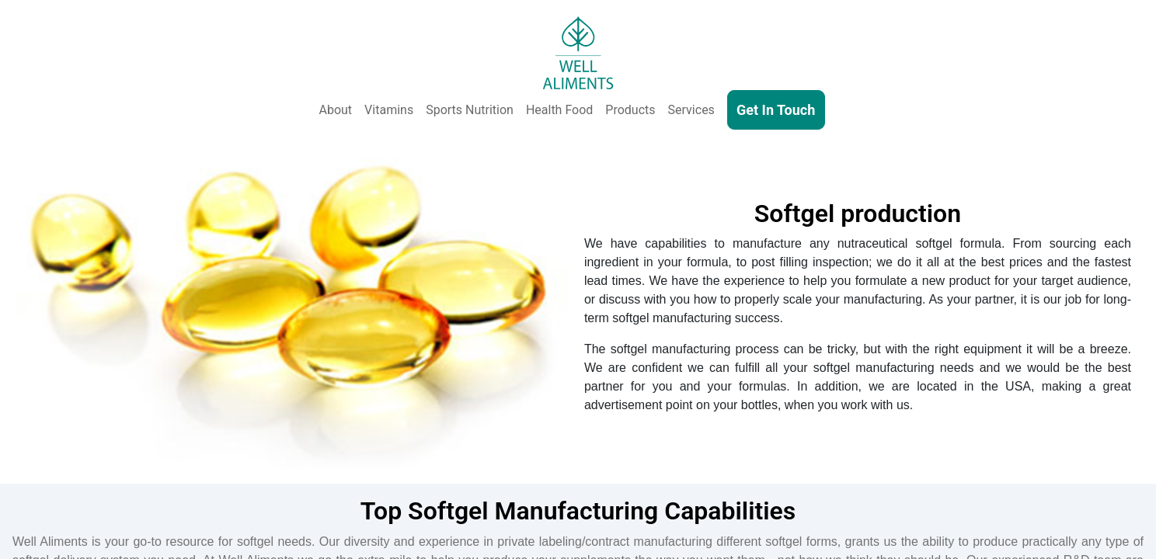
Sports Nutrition (470, 109)
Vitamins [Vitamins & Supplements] (388, 109)
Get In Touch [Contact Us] (775, 110)
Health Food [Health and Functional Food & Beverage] (559, 109)
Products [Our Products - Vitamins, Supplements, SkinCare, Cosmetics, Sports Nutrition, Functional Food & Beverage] (630, 109)
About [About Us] (336, 109)
